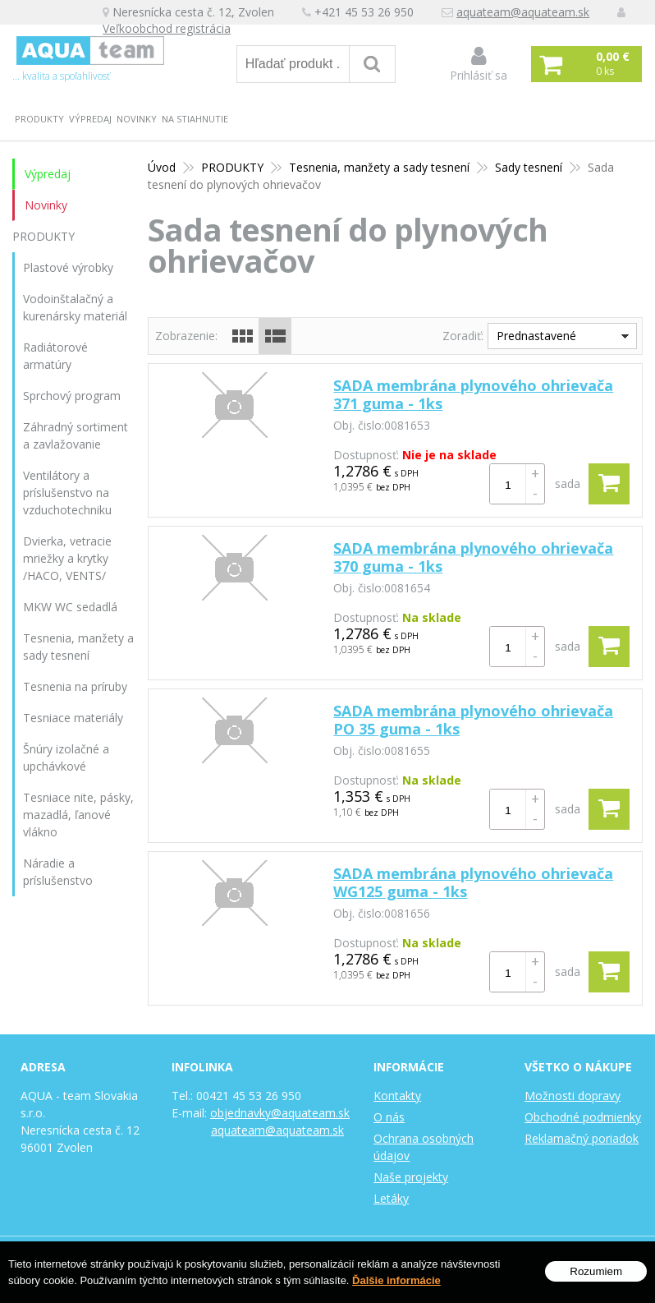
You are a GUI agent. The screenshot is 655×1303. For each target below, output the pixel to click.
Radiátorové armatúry (55, 355)
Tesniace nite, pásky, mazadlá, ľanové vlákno (78, 815)
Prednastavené (536, 335)
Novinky (137, 119)
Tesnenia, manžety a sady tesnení (78, 646)
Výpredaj (90, 119)
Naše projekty (410, 1177)
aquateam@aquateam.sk (526, 13)
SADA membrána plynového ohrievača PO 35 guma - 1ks (473, 720)
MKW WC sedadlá (70, 607)
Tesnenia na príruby (75, 686)
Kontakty (397, 1095)
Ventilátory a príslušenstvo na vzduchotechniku (67, 492)
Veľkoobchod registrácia (171, 30)
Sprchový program (72, 395)
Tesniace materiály (73, 717)
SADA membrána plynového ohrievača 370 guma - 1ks (473, 557)
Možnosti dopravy (572, 1095)
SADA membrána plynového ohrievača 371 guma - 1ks (473, 394)
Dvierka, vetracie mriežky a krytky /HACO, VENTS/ (67, 558)
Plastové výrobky (68, 267)
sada (567, 483)
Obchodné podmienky (582, 1117)
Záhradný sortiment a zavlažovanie (75, 435)
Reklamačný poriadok (581, 1138)
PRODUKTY (39, 119)
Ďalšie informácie (396, 1280)
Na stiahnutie (195, 119)
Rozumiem (596, 1271)
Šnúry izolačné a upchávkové (66, 757)
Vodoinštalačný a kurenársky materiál (75, 307)
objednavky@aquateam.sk (280, 1113)
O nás (389, 1117)
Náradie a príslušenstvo (58, 871)
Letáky (391, 1198)
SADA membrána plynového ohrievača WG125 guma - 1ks (473, 882)
